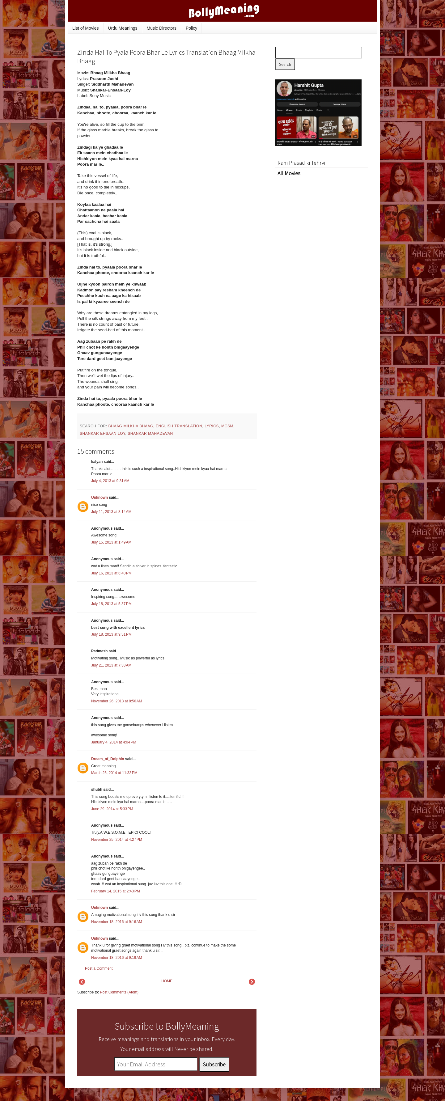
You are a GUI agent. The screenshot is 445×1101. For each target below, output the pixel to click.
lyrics (212, 426)
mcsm (227, 426)
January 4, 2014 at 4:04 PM (113, 742)
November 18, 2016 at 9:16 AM (116, 922)
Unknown (99, 497)
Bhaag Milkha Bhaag (131, 426)
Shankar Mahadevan (150, 433)
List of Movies (85, 28)
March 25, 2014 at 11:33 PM (114, 773)
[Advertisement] (210, 111)
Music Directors (161, 28)
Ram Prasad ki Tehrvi (301, 162)
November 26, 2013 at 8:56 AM (116, 701)
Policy (191, 28)
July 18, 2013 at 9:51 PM (111, 634)
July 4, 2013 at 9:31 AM (110, 481)
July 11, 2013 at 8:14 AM (111, 512)
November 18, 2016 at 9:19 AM (116, 957)
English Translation (179, 426)
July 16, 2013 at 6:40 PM (111, 573)
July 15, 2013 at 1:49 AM (111, 542)
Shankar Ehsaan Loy (102, 433)
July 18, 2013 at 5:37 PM (111, 604)
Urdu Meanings (123, 28)
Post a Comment (98, 968)
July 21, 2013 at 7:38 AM (111, 665)
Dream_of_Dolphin (107, 759)
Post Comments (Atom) (119, 992)
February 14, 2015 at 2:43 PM (115, 891)
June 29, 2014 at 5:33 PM (112, 809)
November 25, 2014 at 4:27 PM (116, 839)
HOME (166, 981)
